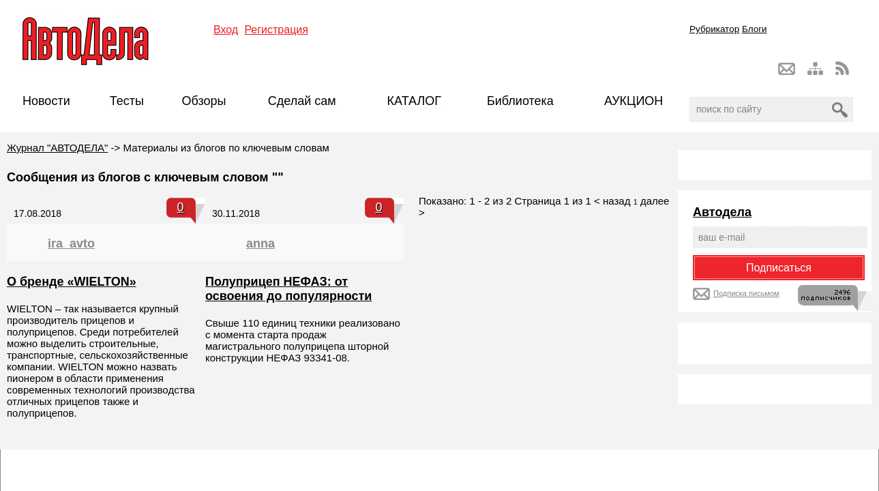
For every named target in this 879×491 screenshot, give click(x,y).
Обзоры (204, 101)
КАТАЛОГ (414, 101)
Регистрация (276, 29)
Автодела (722, 212)
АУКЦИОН (633, 101)
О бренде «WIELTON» (71, 281)
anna (260, 243)
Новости (46, 101)
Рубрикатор (714, 29)
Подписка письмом (746, 293)
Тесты (127, 101)
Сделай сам (302, 101)
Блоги (754, 29)
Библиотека (520, 101)
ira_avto (71, 243)
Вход (225, 29)
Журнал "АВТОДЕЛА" (57, 147)
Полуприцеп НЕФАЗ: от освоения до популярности (288, 289)
